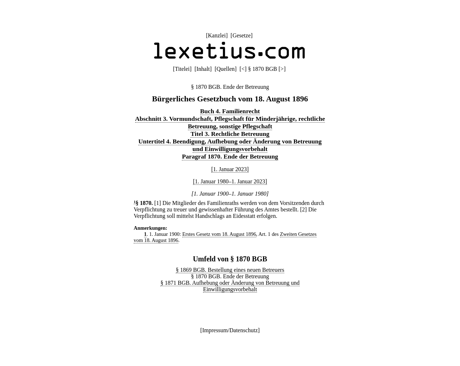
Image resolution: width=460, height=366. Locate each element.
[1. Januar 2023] (230, 169)
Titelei (182, 69)
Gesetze (242, 35)
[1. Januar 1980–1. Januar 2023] (230, 181)
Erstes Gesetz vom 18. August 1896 (219, 234)
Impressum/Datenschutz (230, 330)
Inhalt (203, 69)
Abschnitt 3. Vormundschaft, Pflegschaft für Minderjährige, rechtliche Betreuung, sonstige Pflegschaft (230, 122)
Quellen (225, 69)
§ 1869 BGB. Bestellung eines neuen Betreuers (230, 270)
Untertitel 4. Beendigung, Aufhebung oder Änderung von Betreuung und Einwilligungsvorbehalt (230, 145)
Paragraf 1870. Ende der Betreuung (230, 156)
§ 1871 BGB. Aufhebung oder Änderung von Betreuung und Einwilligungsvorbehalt (229, 286)
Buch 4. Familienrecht (230, 111)
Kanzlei (217, 35)
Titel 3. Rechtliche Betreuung (229, 133)
